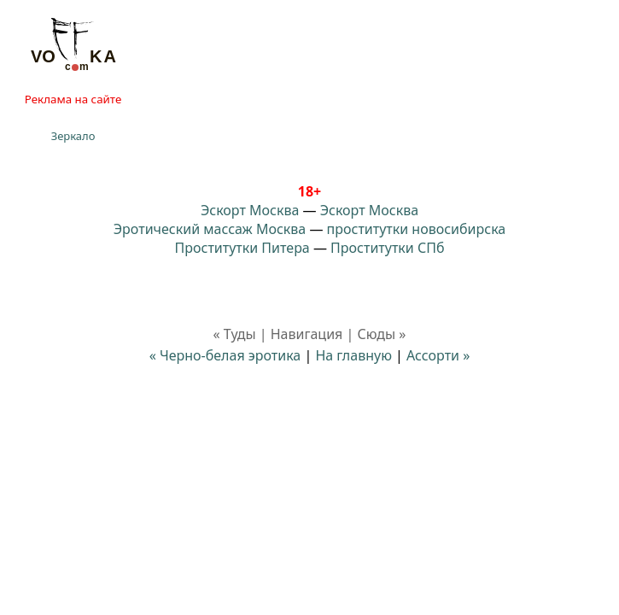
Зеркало (73, 136)
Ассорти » (438, 355)
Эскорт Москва (250, 210)
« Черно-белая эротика (225, 355)
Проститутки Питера (242, 247)
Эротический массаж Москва (210, 229)
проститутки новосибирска (416, 229)
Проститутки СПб (387, 247)
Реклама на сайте (73, 99)
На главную (353, 355)
